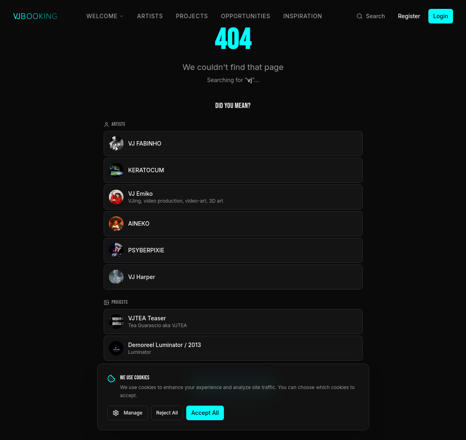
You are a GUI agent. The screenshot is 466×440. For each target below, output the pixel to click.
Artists (150, 16)
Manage (128, 413)
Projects (192, 16)
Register (409, 16)
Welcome (105, 16)
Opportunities (245, 16)
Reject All (167, 413)
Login (440, 16)
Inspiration (302, 16)
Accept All (205, 412)
